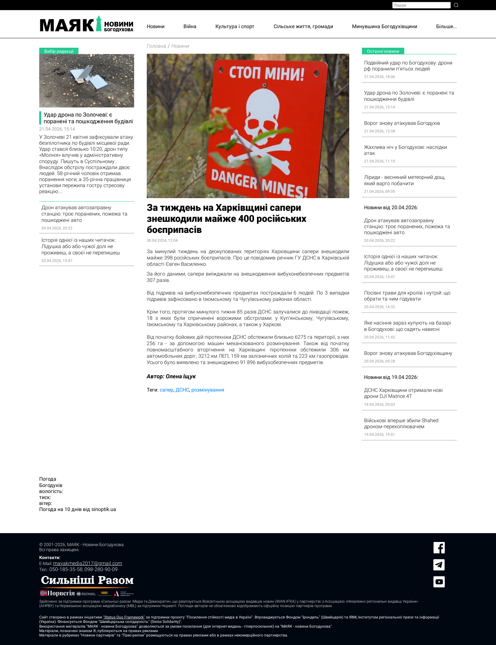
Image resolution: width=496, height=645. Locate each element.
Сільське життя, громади (303, 26)
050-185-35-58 (66, 569)
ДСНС (182, 390)
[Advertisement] (86, 367)
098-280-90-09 (101, 569)
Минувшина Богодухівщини (384, 26)
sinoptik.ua (103, 509)
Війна (189, 26)
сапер (166, 390)
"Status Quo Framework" (124, 617)
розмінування (207, 390)
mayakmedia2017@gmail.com (87, 563)
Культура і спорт (234, 26)
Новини (155, 26)
